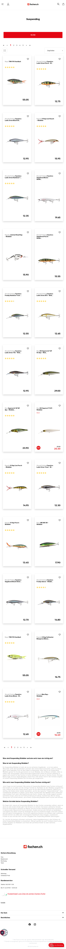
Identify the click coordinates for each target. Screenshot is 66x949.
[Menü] (3, 4)
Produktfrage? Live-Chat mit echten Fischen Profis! (26, 894)
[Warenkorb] (62, 4)
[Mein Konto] (8, 4)
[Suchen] (58, 4)
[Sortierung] (54, 50)
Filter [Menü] (33, 35)
